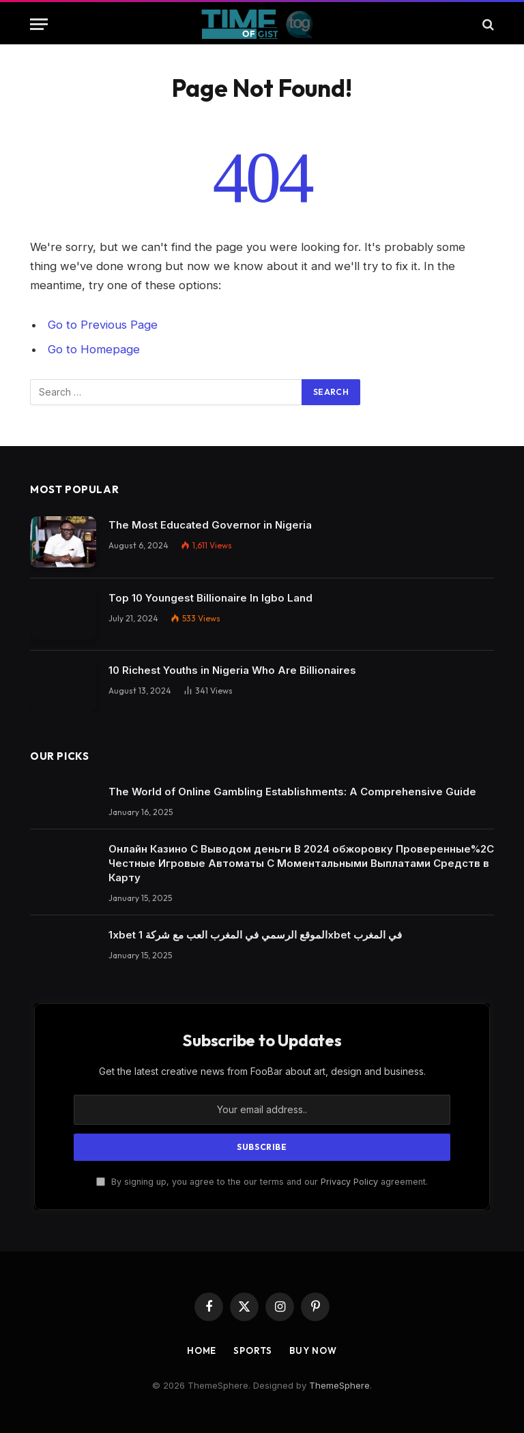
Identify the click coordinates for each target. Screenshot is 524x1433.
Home (202, 1350)
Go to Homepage (94, 349)
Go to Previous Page (103, 324)
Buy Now (313, 1350)
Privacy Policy (349, 1182)
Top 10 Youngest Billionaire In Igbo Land (210, 597)
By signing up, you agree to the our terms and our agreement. (262, 1182)
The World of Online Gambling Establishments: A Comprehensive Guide (292, 791)
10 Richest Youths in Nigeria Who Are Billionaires (232, 670)
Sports (252, 1350)
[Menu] (39, 24)
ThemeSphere (339, 1385)
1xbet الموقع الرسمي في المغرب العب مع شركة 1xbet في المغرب (255, 934)
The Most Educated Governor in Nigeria (210, 524)
